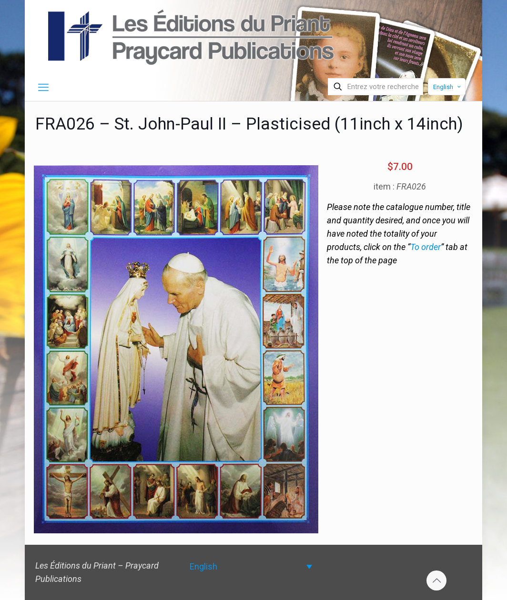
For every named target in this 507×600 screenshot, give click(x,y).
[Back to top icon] (436, 580)
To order (425, 247)
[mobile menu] (43, 88)
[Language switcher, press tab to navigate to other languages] (250, 566)
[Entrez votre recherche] (375, 86)
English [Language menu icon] (447, 86)
